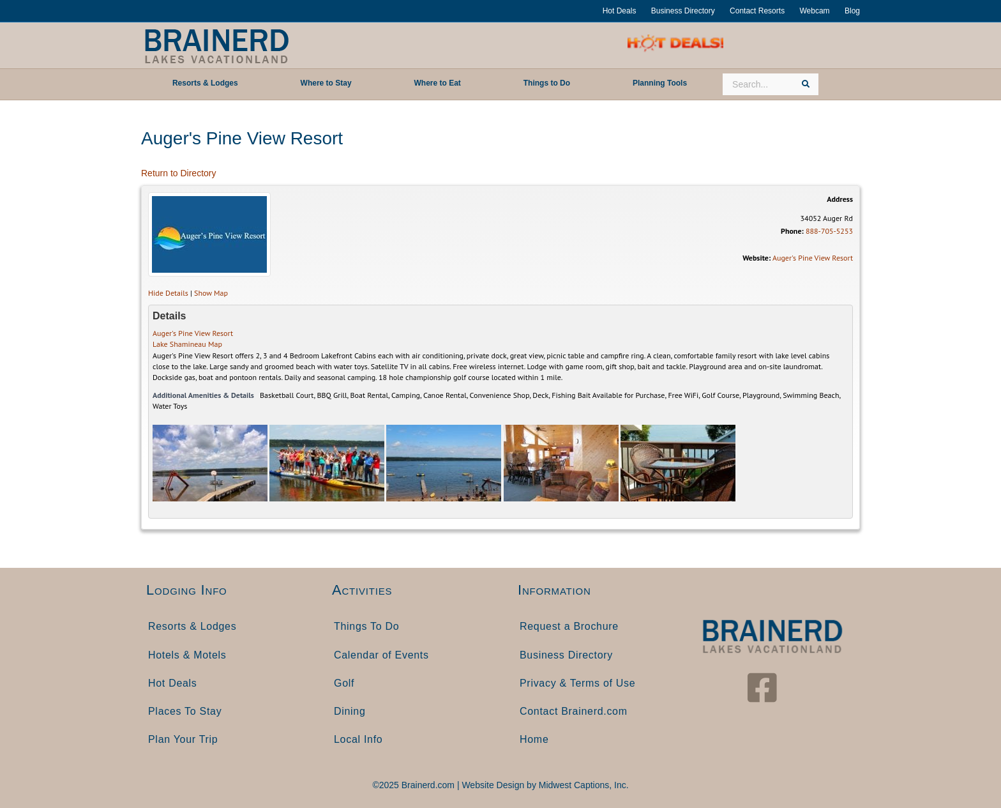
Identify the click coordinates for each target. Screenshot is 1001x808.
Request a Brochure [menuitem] (569, 626)
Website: (756, 258)
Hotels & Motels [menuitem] (187, 655)
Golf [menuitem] (344, 683)
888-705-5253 (829, 231)
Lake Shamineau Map (187, 344)
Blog (852, 10)
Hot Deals (619, 10)
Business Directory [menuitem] (566, 655)
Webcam (814, 10)
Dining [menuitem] (350, 711)
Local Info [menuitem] (358, 739)
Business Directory (683, 10)
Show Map (211, 293)
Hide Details (168, 293)
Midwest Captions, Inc (582, 785)
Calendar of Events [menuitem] (381, 655)
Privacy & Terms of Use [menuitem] (577, 683)
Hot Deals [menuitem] (172, 683)
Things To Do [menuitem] (366, 626)
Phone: (792, 231)
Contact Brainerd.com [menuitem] (574, 711)
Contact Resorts (757, 10)
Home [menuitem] (534, 739)
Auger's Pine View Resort (812, 258)
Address (840, 199)
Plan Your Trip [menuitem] (183, 739)
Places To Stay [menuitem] (185, 711)
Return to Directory (178, 173)
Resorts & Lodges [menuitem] (192, 626)
